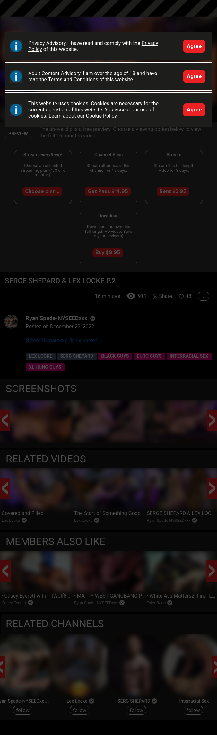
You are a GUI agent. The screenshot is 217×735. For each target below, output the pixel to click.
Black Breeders (108, 14)
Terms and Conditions (73, 79)
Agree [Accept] (194, 46)
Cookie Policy (101, 116)
